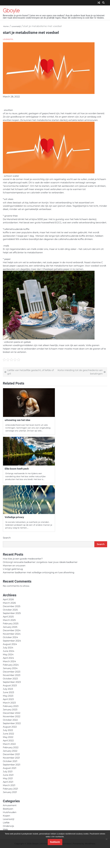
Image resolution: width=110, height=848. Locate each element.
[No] (106, 839)
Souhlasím (55, 842)
